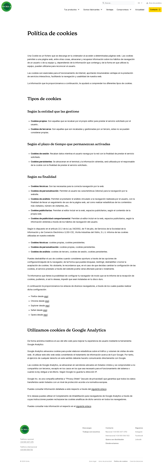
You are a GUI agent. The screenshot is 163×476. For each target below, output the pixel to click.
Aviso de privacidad (105, 461)
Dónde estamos (112, 443)
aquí (46, 296)
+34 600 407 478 (27, 442)
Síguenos (139, 428)
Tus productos (72, 9)
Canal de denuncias (136, 461)
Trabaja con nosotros (91, 432)
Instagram (138, 432)
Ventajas (109, 9)
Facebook (139, 436)
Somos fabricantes (93, 9)
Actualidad (139, 9)
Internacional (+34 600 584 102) (118, 436)
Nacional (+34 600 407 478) (116, 432)
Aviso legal (92, 461)
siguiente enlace (98, 389)
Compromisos (124, 9)
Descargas (87, 428)
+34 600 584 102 (26, 450)
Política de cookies (121, 461)
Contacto (155, 10)
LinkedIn (138, 439)
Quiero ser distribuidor (115, 439)
